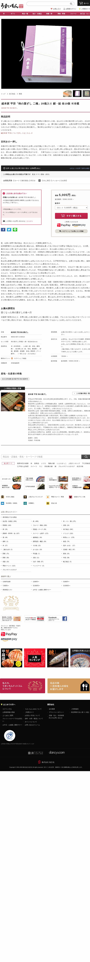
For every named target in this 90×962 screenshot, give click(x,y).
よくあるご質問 (8, 715)
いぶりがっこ (62, 463)
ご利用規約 (75, 709)
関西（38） (6, 557)
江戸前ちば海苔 (23, 466)
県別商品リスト (7, 590)
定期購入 (31, 503)
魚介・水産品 (37, 14)
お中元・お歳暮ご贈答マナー (42, 590)
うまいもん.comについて (33, 709)
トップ (3, 94)
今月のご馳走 (10, 497)
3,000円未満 (6, 581)
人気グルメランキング (36, 497)
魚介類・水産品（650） (10, 521)
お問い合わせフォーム (32, 725)
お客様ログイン (71, 9)
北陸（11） (36, 557)
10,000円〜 (36, 585)
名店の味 (80, 466)
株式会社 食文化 (48, 762)
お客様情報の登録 (9, 712)
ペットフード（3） (39, 566)
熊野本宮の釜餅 (23, 463)
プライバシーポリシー (56, 712)
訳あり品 (54, 503)
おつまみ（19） (38, 549)
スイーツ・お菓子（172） (41, 533)
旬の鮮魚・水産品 (11, 503)
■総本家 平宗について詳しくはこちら (15, 133)
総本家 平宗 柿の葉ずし (10, 108)
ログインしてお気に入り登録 (71, 231)
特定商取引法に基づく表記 (80, 712)
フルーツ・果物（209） (40, 525)
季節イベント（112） (9, 566)
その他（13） (37, 545)
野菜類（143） (7, 525)
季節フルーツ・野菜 (57, 497)
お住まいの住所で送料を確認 (79, 168)
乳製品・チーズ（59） (40, 529)
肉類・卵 (49, 14)
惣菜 (20, 94)
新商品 (36, 463)
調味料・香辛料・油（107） (11, 533)
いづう (43, 463)
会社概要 (52, 709)
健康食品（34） (38, 537)
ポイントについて (31, 722)
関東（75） (6, 553)
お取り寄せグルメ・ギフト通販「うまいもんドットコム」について (22, 685)
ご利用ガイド (29, 712)
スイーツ (73, 14)
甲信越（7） (37, 553)
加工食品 (12, 94)
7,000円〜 (6, 585)
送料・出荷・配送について (34, 718)
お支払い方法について (32, 715)
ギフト (13, 14)
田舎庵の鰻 (49, 466)
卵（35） (5, 529)
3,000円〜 (36, 581)
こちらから (29, 221)
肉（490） (36, 521)
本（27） (5, 545)
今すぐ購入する (71, 215)
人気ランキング (74, 463)
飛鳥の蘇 (51, 463)
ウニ (40, 466)
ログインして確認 (20, 358)
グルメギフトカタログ (66, 466)
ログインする (7, 709)
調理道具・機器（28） (40, 541)
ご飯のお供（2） (8, 549)
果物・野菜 (61, 14)
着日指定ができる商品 (10, 517)
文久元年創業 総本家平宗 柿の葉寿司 (15, 379)
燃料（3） (6, 541)
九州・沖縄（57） (38, 561)
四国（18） (6, 561)
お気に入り (57, 9)
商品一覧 (25, 14)
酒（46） (5, 537)
